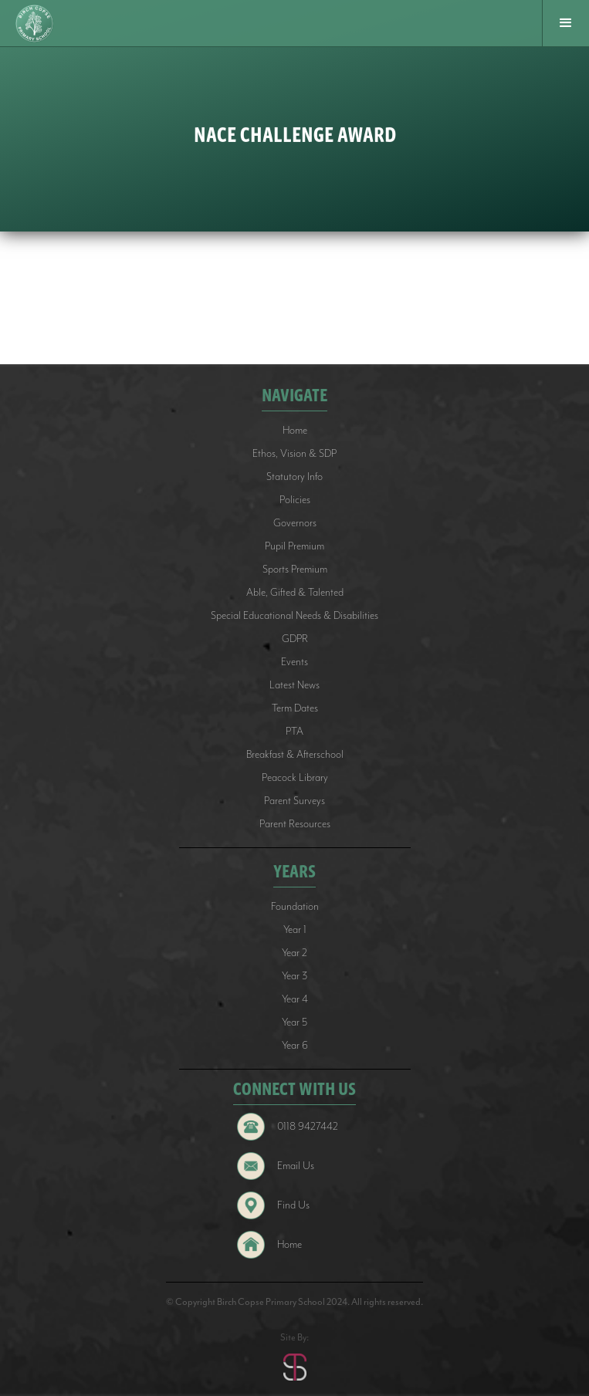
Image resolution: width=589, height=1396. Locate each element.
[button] (565, 23)
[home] (36, 23)
